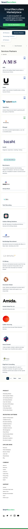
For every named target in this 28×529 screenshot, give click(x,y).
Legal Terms (5, 477)
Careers (4, 469)
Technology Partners (9, 36)
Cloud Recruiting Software (8, 434)
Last (19, 378)
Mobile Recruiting (6, 436)
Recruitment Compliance (7, 438)
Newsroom (5, 467)
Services (4, 487)
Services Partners (19, 32)
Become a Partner (6, 451)
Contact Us (5, 471)
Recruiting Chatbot (6, 406)
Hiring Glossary (6, 455)
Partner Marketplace (7, 449)
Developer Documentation (8, 493)
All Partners (6, 32)
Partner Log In (5, 497)
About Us (4, 465)
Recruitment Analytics (7, 440)
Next (15, 378)
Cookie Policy (5, 473)
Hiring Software (6, 432)
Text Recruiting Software (7, 410)
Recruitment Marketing (7, 421)
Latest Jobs (5, 453)
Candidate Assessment (7, 427)
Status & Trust (5, 491)
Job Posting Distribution (7, 399)
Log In (4, 495)
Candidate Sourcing (7, 419)
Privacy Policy (5, 475)
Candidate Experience (7, 423)
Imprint (4, 479)
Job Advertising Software (8, 397)
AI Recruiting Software (7, 408)
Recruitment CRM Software (8, 403)
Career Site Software (7, 401)
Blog (4, 457)
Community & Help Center (8, 489)
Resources (5, 447)
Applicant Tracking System (8, 417)
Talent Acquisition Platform (8, 395)
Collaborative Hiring (7, 425)
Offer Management (6, 429)
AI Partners (6, 40)
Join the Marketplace (14, 24)
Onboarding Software (7, 393)
